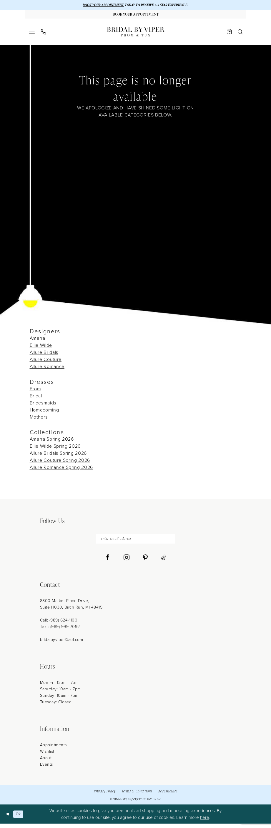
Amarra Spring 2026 (52, 441)
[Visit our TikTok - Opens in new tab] (164, 562)
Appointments (53, 749)
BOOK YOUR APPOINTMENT (97, 5)
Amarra (37, 340)
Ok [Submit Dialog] (21, 818)
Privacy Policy (105, 795)
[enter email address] (135, 542)
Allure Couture (45, 362)
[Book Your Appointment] (135, 16)
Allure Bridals (44, 354)
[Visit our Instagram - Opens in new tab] (126, 562)
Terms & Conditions (137, 795)
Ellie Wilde (41, 347)
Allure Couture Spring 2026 (60, 462)
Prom (35, 391)
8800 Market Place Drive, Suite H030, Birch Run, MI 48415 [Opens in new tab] (71, 608)
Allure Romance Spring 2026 (61, 470)
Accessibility (167, 795)
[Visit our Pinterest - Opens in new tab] (145, 562)
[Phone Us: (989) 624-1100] (43, 34)
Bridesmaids (43, 405)
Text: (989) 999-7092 (60, 631)
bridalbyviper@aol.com (61, 644)
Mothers (39, 419)
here (204, 822)
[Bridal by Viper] (135, 34)
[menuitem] (32, 34)
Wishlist (47, 756)
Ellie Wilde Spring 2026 (55, 448)
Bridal (36, 398)
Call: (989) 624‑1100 (59, 625)
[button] (32, 34)
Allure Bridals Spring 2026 (58, 455)
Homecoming (44, 412)
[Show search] (240, 34)
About (46, 762)
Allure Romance (47, 369)
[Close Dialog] (9, 818)
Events (46, 769)
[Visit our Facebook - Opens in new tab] (107, 562)
